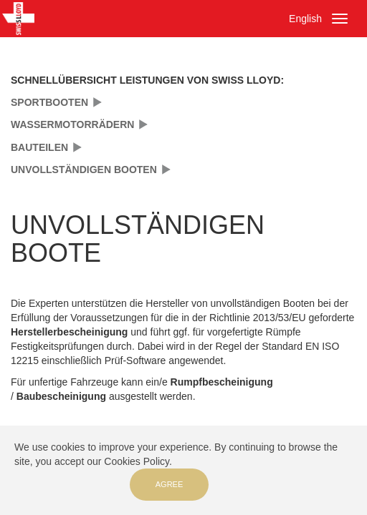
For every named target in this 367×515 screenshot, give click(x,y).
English (305, 18)
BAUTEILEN (39, 147)
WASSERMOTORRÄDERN (72, 124)
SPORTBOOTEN (49, 102)
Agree (170, 484)
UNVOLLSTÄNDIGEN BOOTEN (84, 169)
